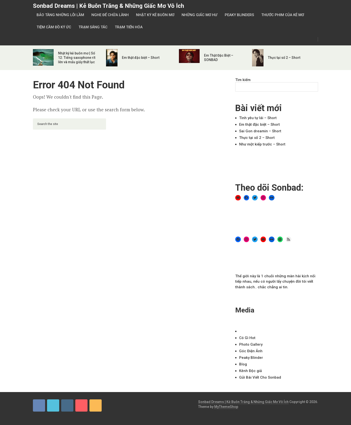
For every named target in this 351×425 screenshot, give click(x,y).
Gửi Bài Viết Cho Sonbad (260, 377)
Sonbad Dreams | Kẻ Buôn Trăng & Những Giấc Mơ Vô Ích (108, 6)
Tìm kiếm (243, 80)
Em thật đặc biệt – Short (140, 58)
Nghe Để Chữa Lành (110, 15)
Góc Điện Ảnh (251, 351)
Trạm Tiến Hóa (129, 27)
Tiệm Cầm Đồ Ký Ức (54, 27)
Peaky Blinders (239, 15)
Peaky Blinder (251, 357)
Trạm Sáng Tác (92, 27)
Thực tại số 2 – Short (284, 58)
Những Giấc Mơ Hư (199, 15)
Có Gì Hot (247, 338)
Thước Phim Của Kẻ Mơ (282, 15)
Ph (251, 344)
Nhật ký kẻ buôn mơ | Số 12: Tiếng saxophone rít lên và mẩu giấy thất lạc (76, 57)
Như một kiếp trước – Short (262, 144)
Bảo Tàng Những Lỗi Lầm (60, 15)
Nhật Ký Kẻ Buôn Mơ (155, 15)
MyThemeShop (226, 407)
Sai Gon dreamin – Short (260, 131)
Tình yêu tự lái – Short (258, 118)
